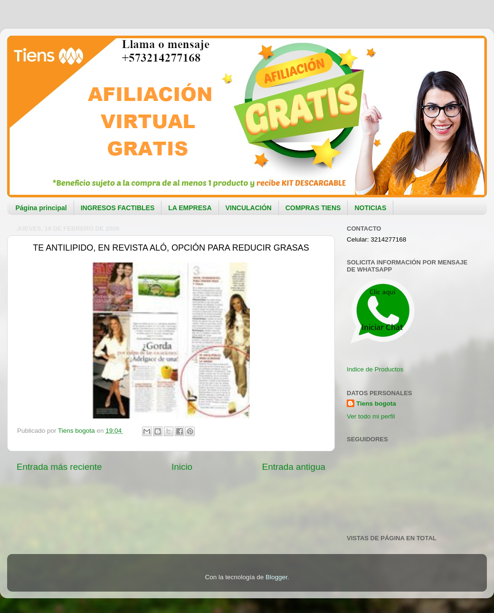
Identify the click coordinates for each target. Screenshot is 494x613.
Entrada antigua (293, 467)
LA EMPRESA (189, 208)
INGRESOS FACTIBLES (118, 208)
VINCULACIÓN (249, 208)
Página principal (41, 208)
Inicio (181, 467)
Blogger (276, 577)
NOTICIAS (370, 208)
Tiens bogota (376, 403)
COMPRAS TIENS (313, 208)
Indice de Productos (375, 369)
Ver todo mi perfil (371, 416)
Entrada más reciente (59, 467)
